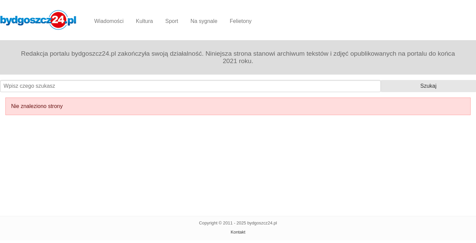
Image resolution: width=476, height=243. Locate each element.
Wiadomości (108, 21)
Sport (171, 21)
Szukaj (428, 86)
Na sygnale (203, 21)
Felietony (240, 21)
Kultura (144, 21)
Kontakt (238, 232)
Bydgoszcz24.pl (38, 20)
